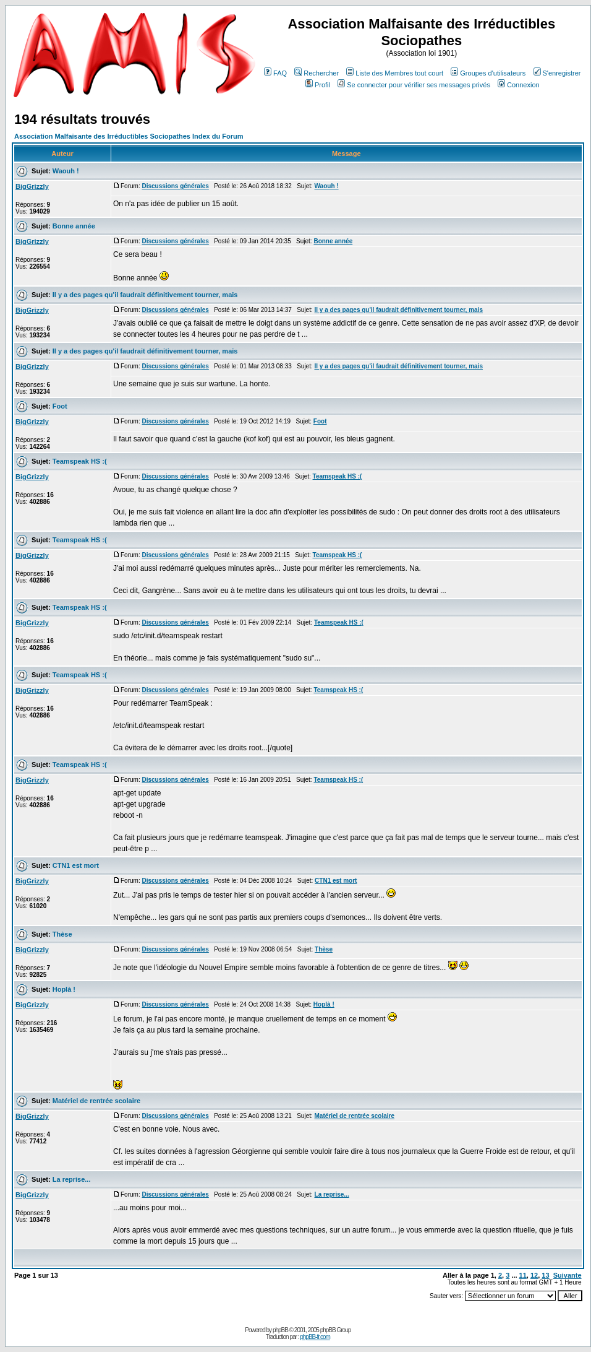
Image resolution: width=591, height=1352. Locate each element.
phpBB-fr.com (315, 1336)
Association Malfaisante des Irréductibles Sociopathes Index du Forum (128, 136)
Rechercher (316, 73)
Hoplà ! (64, 989)
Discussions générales (175, 186)
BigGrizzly (32, 186)
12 (534, 1275)
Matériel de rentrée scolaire (96, 1100)
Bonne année (74, 226)
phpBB (280, 1330)
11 (523, 1275)
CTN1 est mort (76, 865)
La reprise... (72, 1179)
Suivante (567, 1275)
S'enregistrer (557, 73)
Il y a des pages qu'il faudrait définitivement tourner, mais (145, 294)
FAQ (275, 73)
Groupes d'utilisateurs (488, 73)
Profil (317, 85)
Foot (60, 406)
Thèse (62, 934)
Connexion (519, 85)
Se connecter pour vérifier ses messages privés (414, 85)
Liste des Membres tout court (394, 73)
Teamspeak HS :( (80, 461)
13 (545, 1275)
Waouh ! (66, 171)
